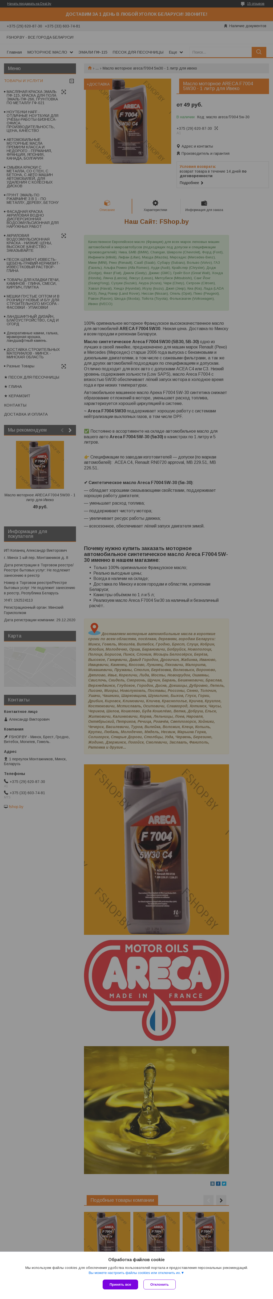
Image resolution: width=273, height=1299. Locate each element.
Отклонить (159, 1284)
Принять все (120, 1284)
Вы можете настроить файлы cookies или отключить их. (135, 1273)
